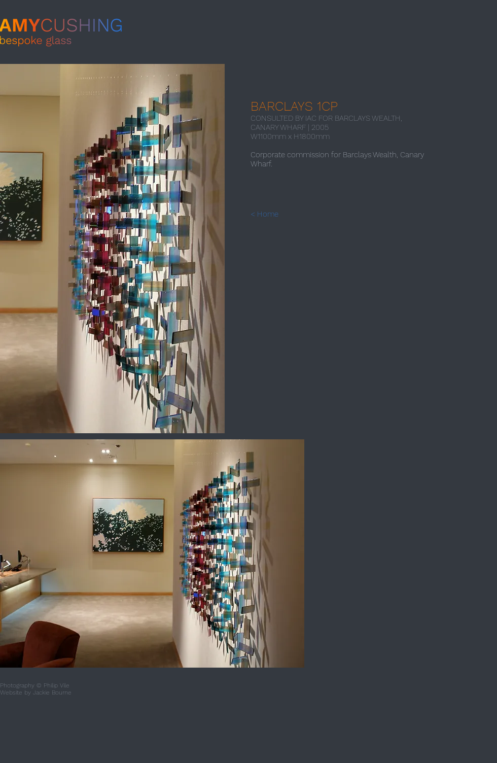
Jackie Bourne (52, 692)
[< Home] (274, 214)
